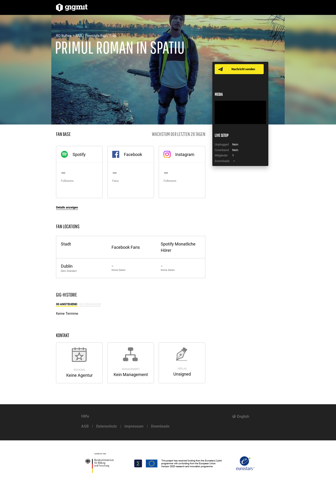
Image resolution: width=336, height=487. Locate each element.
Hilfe (85, 416)
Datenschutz (106, 426)
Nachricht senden (243, 69)
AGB (85, 426)
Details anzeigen (67, 207)
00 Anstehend (67, 304)
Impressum (134, 426)
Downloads (160, 426)
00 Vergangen (90, 304)
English (243, 416)
